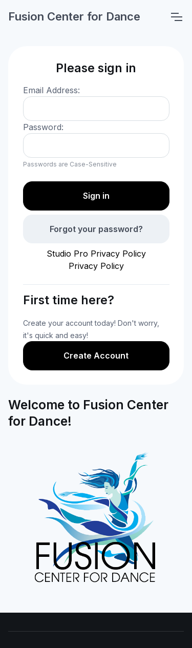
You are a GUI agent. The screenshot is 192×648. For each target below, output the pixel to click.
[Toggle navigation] (176, 17)
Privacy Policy (96, 266)
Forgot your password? (96, 229)
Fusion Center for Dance (74, 16)
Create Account (96, 355)
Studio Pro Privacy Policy (96, 253)
